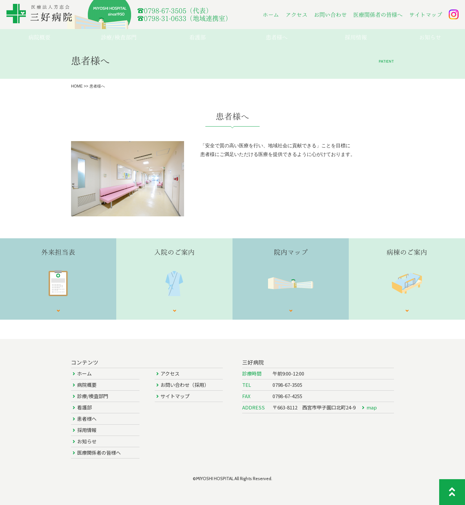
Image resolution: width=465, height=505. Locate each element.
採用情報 (87, 430)
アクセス (296, 14)
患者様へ (87, 418)
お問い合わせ (330, 14)
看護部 (84, 407)
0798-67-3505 (287, 384)
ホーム (271, 14)
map (372, 407)
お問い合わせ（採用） (184, 384)
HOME (77, 86)
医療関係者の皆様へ (378, 14)
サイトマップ (425, 14)
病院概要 (87, 384)
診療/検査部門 (92, 396)
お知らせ (87, 441)
